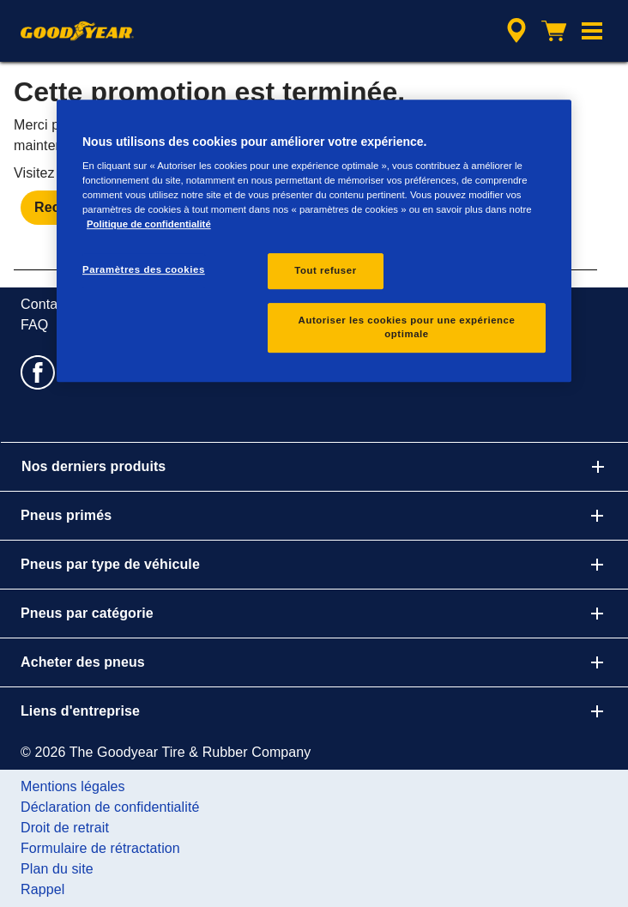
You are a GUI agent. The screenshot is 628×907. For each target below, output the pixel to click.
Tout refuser (325, 271)
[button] (592, 30)
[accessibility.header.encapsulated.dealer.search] (516, 30)
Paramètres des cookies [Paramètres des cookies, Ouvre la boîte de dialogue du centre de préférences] (143, 270)
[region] (314, 241)
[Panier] (554, 30)
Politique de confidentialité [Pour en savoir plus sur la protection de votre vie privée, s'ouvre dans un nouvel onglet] (149, 225)
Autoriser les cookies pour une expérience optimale (407, 328)
